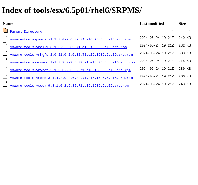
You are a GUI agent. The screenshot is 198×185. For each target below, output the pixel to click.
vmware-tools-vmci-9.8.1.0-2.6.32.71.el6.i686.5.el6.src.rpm (68, 46)
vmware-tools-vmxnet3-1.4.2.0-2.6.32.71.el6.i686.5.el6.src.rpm (71, 77)
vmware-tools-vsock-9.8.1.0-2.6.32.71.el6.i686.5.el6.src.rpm (69, 85)
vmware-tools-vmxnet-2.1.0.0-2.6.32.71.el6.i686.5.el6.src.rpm (70, 70)
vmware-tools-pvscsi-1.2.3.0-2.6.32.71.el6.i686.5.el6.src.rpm (70, 39)
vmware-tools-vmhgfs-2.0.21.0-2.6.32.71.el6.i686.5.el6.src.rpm (71, 54)
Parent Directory (26, 31)
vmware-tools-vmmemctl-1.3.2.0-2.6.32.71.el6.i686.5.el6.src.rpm (72, 62)
